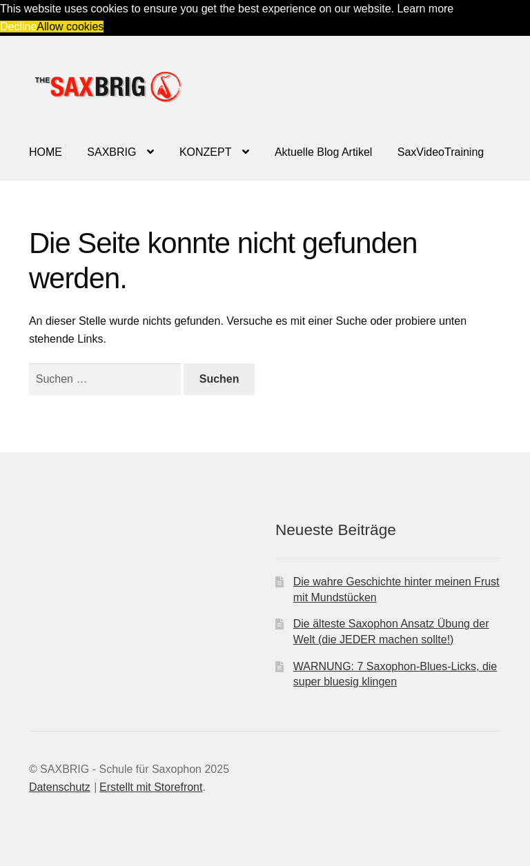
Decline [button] (18, 26)
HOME (45, 152)
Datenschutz (59, 787)
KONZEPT (205, 152)
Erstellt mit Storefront (150, 787)
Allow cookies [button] (70, 26)
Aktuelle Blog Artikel (323, 152)
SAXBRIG (111, 152)
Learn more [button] (425, 8)
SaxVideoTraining (441, 152)
